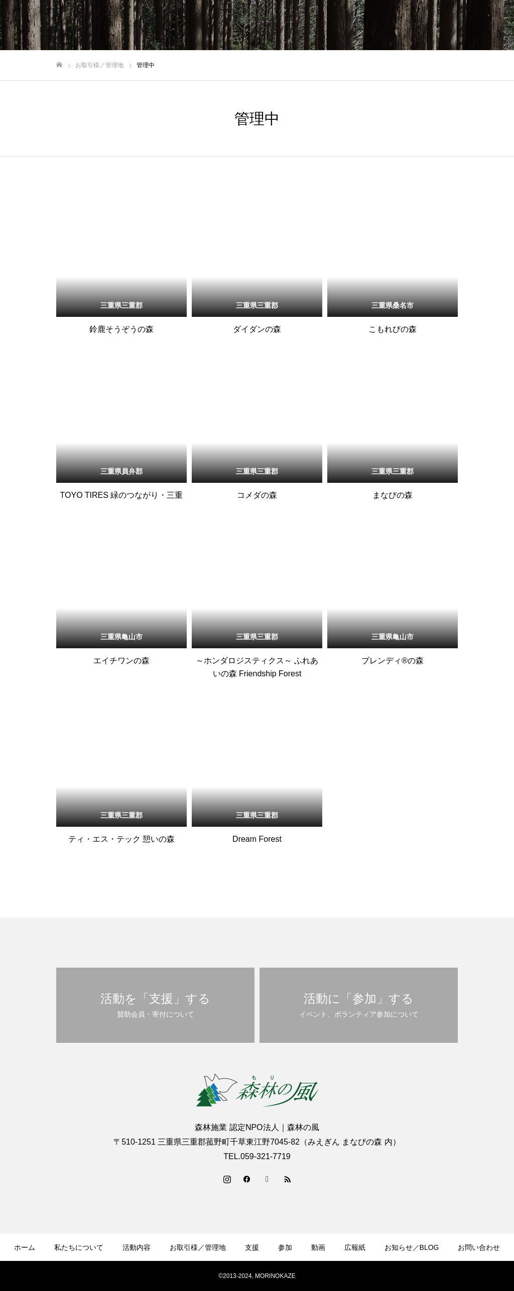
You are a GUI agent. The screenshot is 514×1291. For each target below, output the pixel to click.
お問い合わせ (479, 1247)
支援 (252, 1247)
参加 (285, 1247)
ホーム (24, 1247)
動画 (318, 1247)
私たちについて (78, 1247)
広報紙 (354, 1247)
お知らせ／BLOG (411, 1247)
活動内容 (136, 1247)
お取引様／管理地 (198, 1247)
